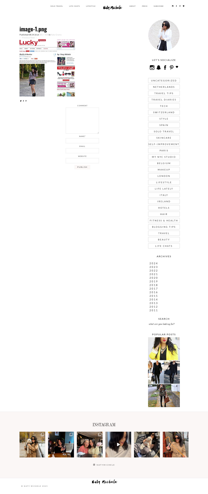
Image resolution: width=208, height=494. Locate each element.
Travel (164, 233)
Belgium (164, 163)
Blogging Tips (164, 227)
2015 (154, 295)
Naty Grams (56, 34)
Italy (164, 195)
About (132, 6)
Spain (163, 125)
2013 (154, 303)
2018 (154, 285)
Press (144, 6)
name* (82, 136)
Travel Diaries (164, 99)
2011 (154, 310)
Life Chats (74, 6)
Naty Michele (112, 8)
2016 (154, 292)
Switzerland (164, 112)
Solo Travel (57, 6)
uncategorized (164, 80)
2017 (154, 288)
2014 (154, 299)
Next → (33, 37)
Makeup (164, 169)
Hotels (164, 207)
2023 (154, 266)
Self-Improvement (163, 144)
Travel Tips (164, 93)
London (164, 176)
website (82, 156)
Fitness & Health (164, 220)
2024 (154, 263)
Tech (164, 106)
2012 (154, 306)
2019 (154, 281)
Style (164, 118)
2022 (154, 270)
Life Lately (164, 188)
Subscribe (159, 6)
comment (82, 106)
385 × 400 (43, 34)
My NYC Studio (164, 157)
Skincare (164, 137)
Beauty (164, 239)
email (82, 146)
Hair (164, 214)
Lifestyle (91, 6)
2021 (154, 274)
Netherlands (164, 87)
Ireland (164, 201)
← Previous (24, 37)
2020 (154, 277)
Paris (164, 150)
